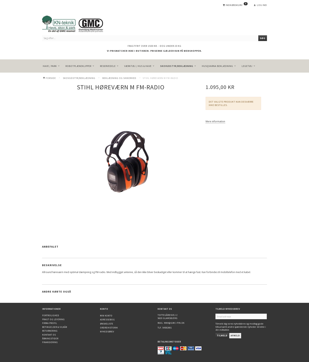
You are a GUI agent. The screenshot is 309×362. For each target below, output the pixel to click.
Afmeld (235, 335)
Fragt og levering (53, 319)
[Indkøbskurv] (235, 5)
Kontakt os (49, 334)
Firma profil (49, 323)
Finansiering (50, 342)
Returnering (50, 330)
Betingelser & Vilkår (54, 327)
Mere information (215, 121)
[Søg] (262, 38)
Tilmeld (222, 335)
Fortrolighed (50, 315)
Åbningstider (50, 338)
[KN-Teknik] (77, 23)
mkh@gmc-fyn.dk (174, 323)
